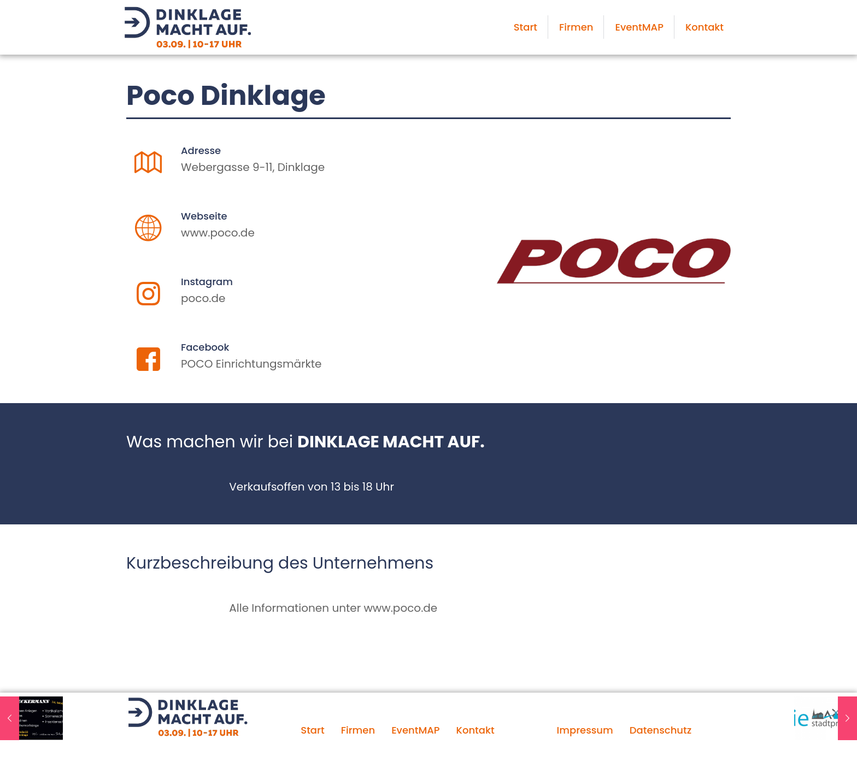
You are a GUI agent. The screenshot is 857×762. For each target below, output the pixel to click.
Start (312, 730)
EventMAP (415, 730)
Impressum (584, 730)
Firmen (358, 730)
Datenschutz (660, 730)
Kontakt (475, 730)
